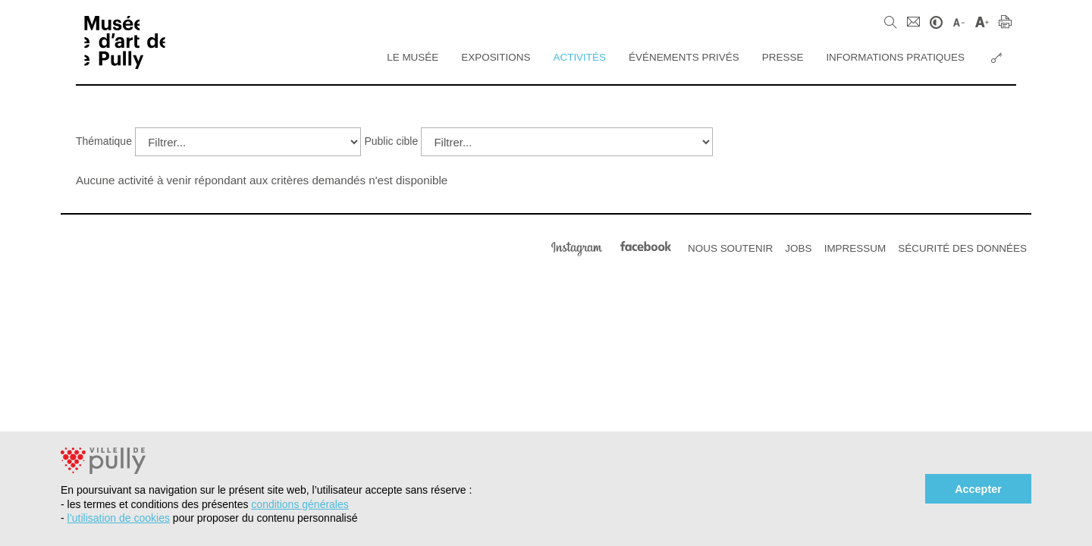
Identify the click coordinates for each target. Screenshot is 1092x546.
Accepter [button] (978, 489)
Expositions (495, 57)
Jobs (798, 248)
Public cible (391, 141)
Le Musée (412, 57)
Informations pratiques (895, 57)
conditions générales (299, 504)
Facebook (645, 247)
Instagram (576, 247)
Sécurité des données (962, 248)
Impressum (855, 248)
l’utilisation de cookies (118, 518)
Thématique (104, 141)
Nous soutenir (730, 248)
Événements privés (684, 57)
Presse (783, 57)
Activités (579, 57)
